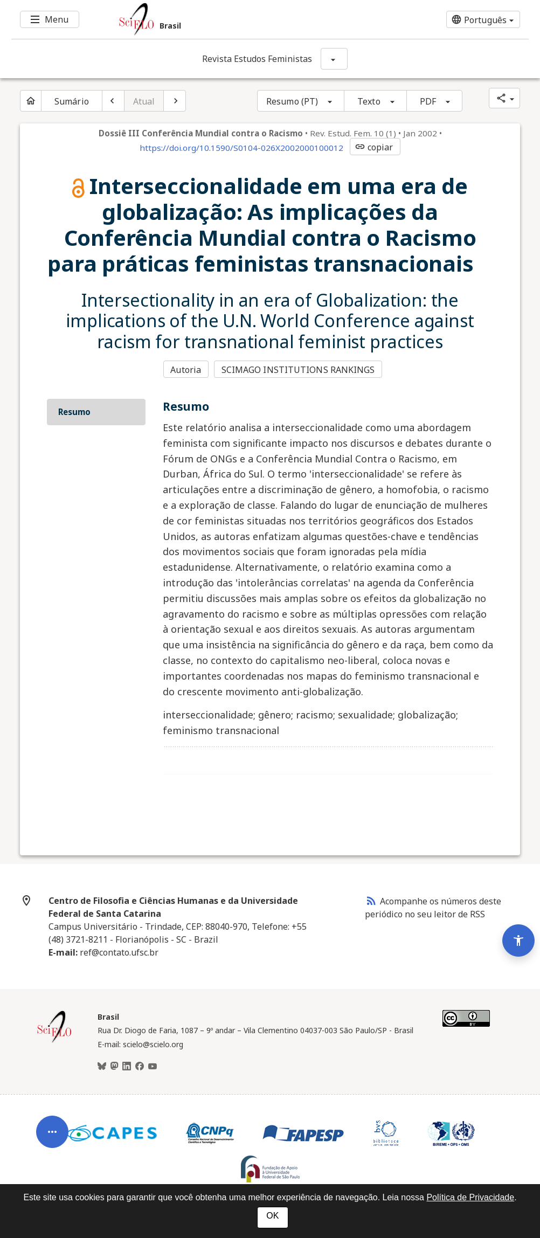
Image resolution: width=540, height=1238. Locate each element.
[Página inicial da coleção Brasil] (54, 1041)
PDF (428, 101)
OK (272, 1215)
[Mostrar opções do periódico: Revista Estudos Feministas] (334, 59)
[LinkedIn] (126, 1067)
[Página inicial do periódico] (30, 101)
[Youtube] (152, 1067)
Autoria (185, 370)
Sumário (71, 101)
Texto (368, 101)
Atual (144, 101)
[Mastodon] (114, 1067)
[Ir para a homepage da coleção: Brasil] (227, 19)
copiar (374, 147)
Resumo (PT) (292, 101)
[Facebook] (139, 1067)
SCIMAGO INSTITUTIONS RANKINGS (298, 370)
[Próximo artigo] (174, 101)
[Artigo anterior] (113, 101)
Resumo (74, 411)
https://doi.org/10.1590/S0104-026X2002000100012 (241, 147)
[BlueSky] (102, 1067)
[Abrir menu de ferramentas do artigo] (52, 1138)
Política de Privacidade (470, 1197)
